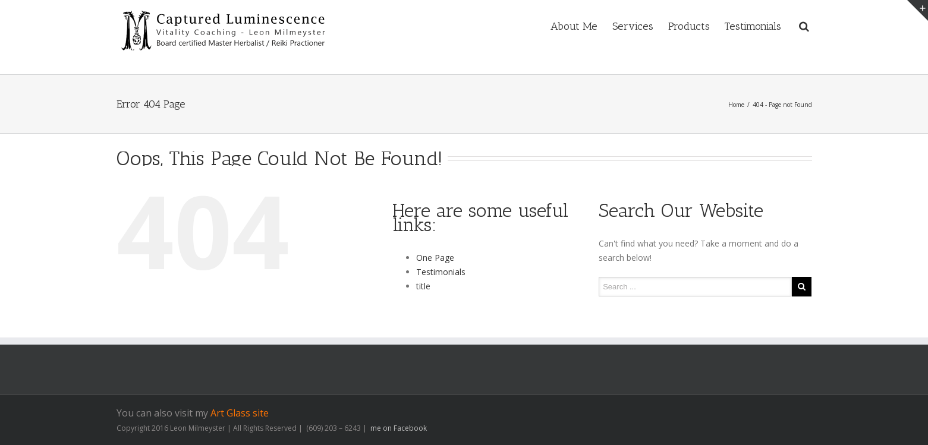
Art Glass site (239, 412)
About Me (573, 26)
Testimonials (753, 26)
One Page (435, 257)
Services (632, 26)
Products (689, 26)
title (423, 286)
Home (736, 104)
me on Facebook (398, 428)
